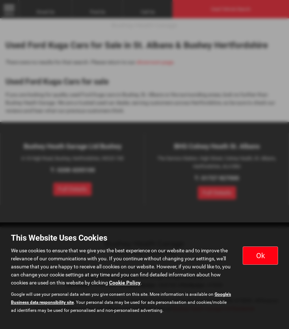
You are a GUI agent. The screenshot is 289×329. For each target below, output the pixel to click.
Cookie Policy (124, 283)
